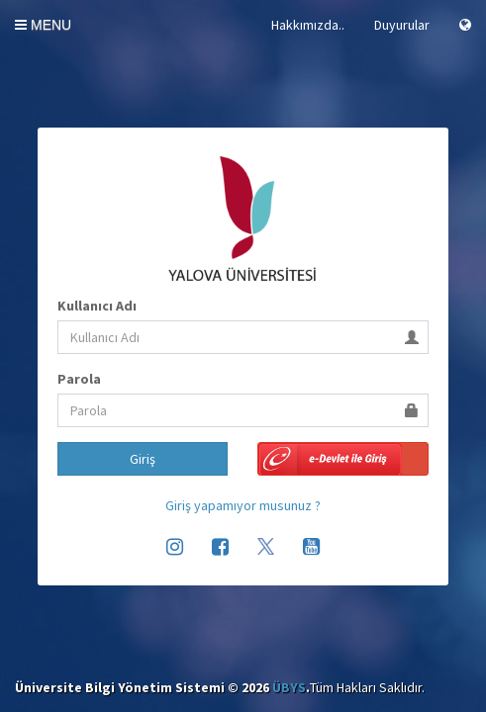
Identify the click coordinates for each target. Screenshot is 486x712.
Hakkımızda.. (307, 25)
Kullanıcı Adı (97, 305)
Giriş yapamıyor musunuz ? (243, 505)
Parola (79, 379)
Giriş (142, 459)
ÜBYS (289, 687)
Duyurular (402, 25)
